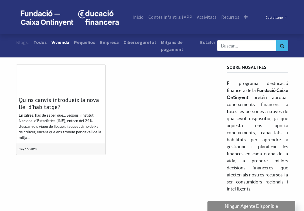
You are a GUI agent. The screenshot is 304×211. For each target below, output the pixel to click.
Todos (40, 42)
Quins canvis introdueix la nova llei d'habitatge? (59, 103)
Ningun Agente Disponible (251, 206)
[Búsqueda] (282, 45)
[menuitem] (138, 17)
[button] (246, 17)
